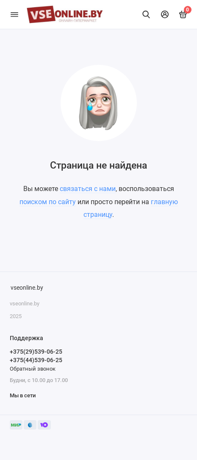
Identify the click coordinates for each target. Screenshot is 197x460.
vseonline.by (27, 287)
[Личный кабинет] (164, 14)
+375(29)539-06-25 (36, 351)
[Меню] (14, 14)
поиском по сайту (47, 202)
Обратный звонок (32, 369)
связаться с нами (88, 189)
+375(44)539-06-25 (36, 360)
